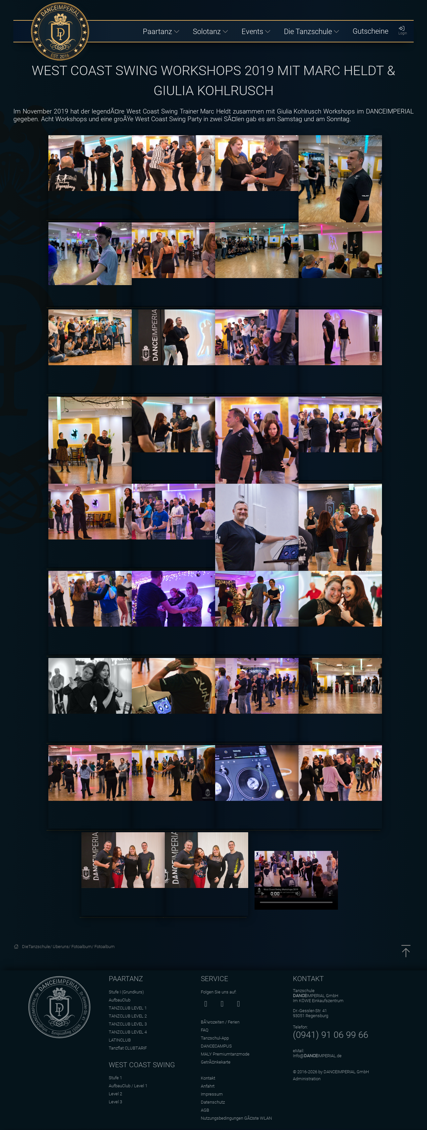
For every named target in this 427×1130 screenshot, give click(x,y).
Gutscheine (370, 31)
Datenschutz (213, 1102)
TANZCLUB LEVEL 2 (128, 1016)
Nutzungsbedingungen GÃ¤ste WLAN (236, 1118)
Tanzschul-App (215, 1038)
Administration (307, 1078)
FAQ (204, 1030)
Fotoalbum (104, 946)
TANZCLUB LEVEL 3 (128, 1024)
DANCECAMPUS (216, 1046)
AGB (205, 1110)
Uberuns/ (62, 946)
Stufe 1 (115, 1077)
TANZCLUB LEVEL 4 (128, 1032)
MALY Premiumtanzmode (225, 1054)
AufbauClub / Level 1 (128, 1085)
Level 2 (115, 1093)
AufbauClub (119, 999)
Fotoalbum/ (82, 946)
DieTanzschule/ (37, 946)
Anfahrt (208, 1086)
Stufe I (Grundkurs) (126, 991)
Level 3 (115, 1101)
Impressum (212, 1094)
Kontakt (208, 1078)
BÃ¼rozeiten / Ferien (220, 1022)
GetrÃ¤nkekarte (216, 1062)
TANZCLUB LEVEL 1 (128, 1007)
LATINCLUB (120, 1040)
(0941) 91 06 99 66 (330, 1035)
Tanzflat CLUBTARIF (128, 1048)
